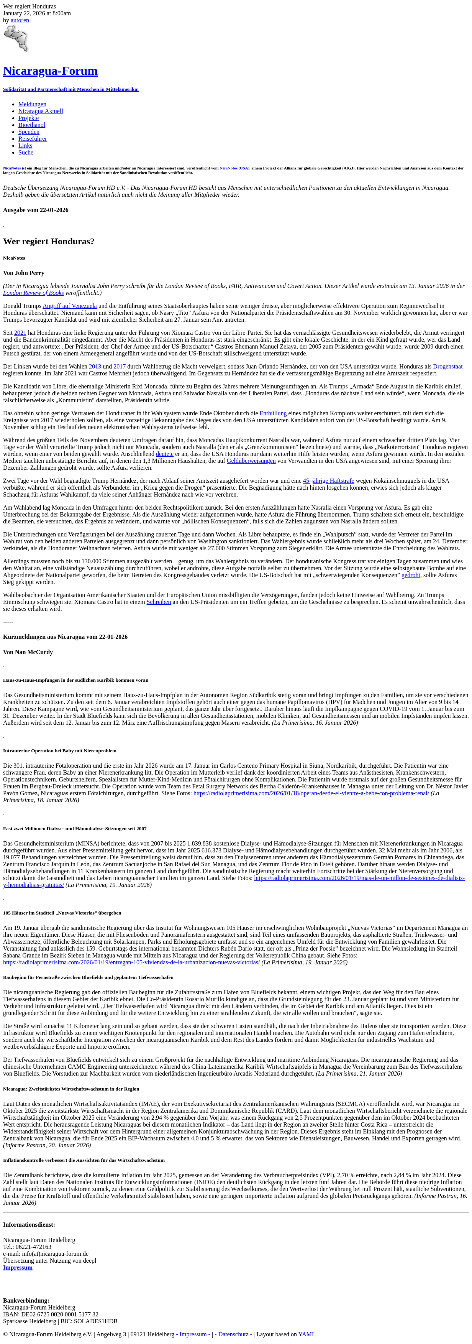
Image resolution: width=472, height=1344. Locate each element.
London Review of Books (33, 293)
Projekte (28, 118)
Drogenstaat (447, 366)
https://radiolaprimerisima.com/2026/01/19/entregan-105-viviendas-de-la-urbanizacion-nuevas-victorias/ (131, 962)
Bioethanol (31, 125)
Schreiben (159, 602)
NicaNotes (12, 168)
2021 (20, 332)
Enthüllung (273, 413)
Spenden (28, 131)
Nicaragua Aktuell (40, 111)
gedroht (411, 575)
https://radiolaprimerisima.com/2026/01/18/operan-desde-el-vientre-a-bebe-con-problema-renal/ (311, 793)
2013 (95, 366)
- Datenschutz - (233, 1334)
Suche (25, 152)
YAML (306, 1334)
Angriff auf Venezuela (70, 306)
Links (25, 145)
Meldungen (32, 104)
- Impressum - (193, 1334)
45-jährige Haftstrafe (328, 480)
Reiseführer (32, 138)
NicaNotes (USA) (234, 168)
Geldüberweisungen (251, 460)
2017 (119, 366)
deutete (165, 454)
